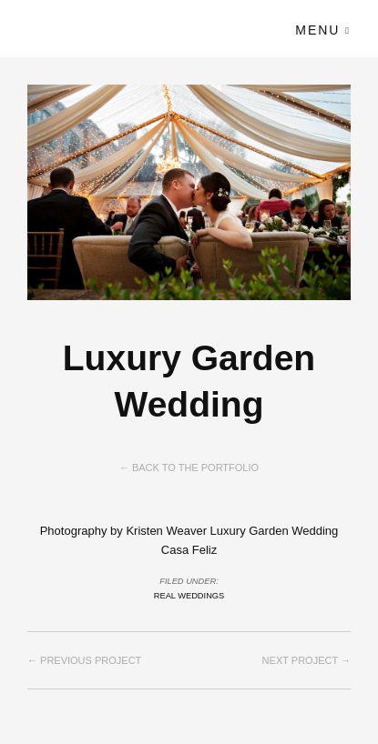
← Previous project (84, 660)
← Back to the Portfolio (189, 467)
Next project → (306, 660)
